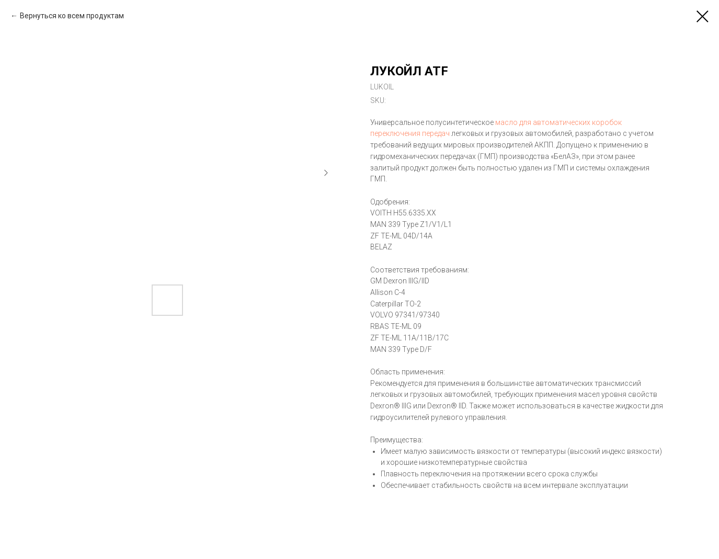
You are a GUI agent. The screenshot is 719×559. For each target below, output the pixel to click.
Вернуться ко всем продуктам (72, 16)
